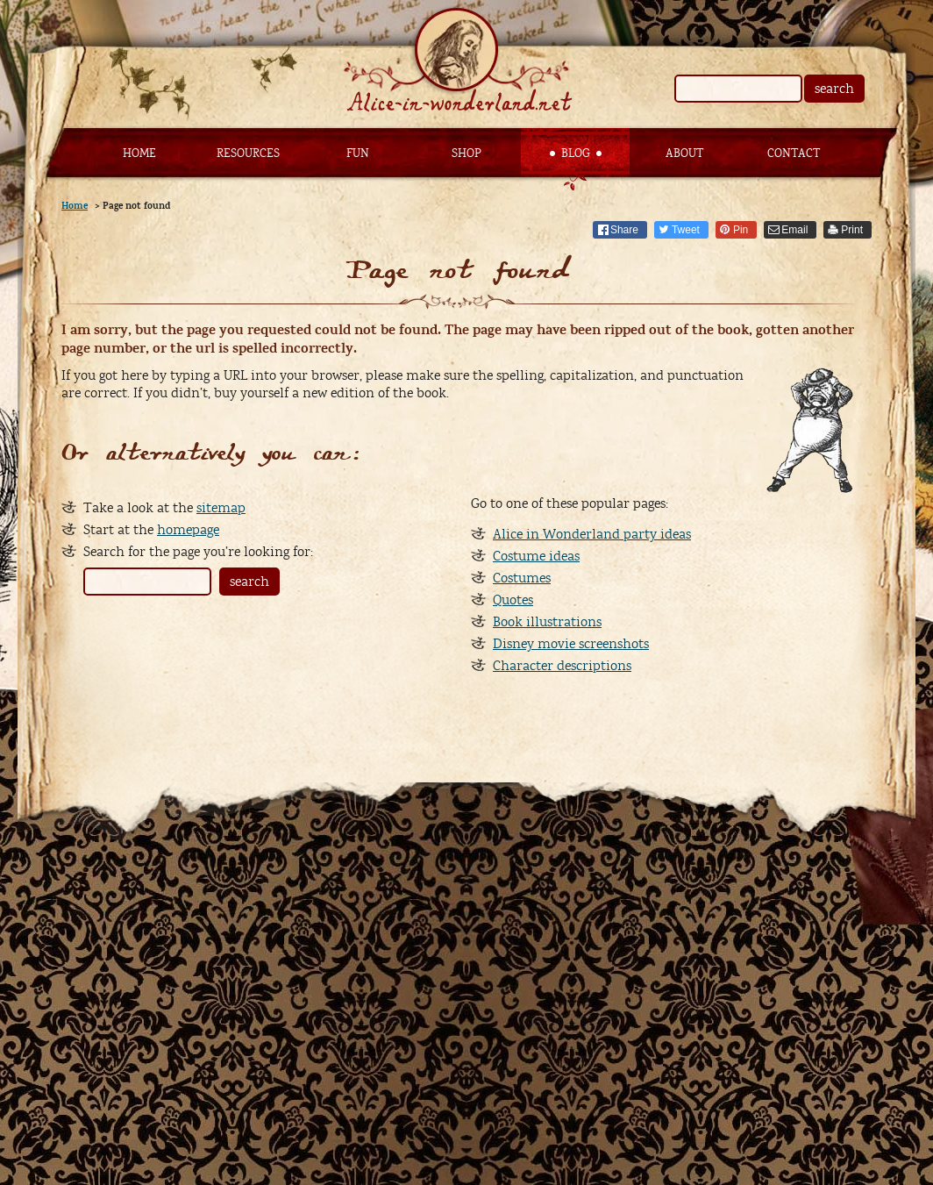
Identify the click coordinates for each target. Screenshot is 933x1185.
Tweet (686, 230)
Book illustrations (547, 622)
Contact (793, 153)
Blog (575, 153)
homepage (188, 530)
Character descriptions (562, 666)
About (684, 153)
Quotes (513, 600)
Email (794, 230)
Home (139, 153)
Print (852, 230)
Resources (248, 153)
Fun (357, 153)
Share (624, 230)
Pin (740, 230)
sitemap (221, 508)
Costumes (522, 578)
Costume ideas (536, 556)
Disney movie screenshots (571, 644)
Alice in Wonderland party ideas (592, 534)
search (834, 89)
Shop (466, 153)
